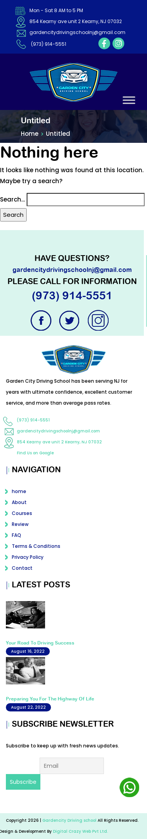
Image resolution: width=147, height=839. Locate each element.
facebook (104, 43)
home (19, 491)
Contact (22, 568)
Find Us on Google (35, 453)
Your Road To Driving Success (40, 643)
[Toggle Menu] (129, 100)
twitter (70, 320)
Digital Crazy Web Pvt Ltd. (80, 831)
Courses (22, 513)
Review (20, 524)
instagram (118, 43)
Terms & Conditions (36, 546)
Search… (12, 199)
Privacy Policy (28, 557)
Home (29, 134)
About (19, 502)
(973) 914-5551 (48, 44)
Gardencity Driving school (70, 820)
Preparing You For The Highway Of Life (50, 699)
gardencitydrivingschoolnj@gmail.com (77, 32)
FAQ (16, 535)
